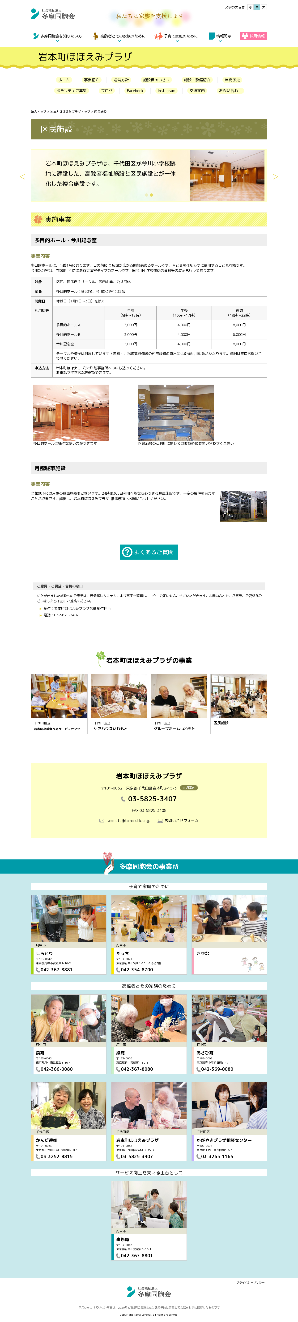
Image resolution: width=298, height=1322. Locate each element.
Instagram (166, 90)
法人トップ (38, 112)
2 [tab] (155, 195)
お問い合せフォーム (182, 820)
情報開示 (223, 36)
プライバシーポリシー (250, 1283)
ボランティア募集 (71, 90)
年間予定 (232, 79)
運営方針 (121, 79)
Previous (22, 175)
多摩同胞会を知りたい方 (61, 36)
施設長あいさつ (156, 79)
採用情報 (257, 36)
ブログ (106, 90)
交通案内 (197, 90)
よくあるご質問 (154, 552)
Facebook (135, 90)
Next (275, 175)
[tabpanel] (149, 175)
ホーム (64, 79)
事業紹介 (91, 79)
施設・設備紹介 (197, 79)
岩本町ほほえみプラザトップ (70, 112)
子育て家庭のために (181, 36)
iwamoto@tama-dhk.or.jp (128, 820)
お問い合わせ (230, 90)
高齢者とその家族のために (123, 36)
